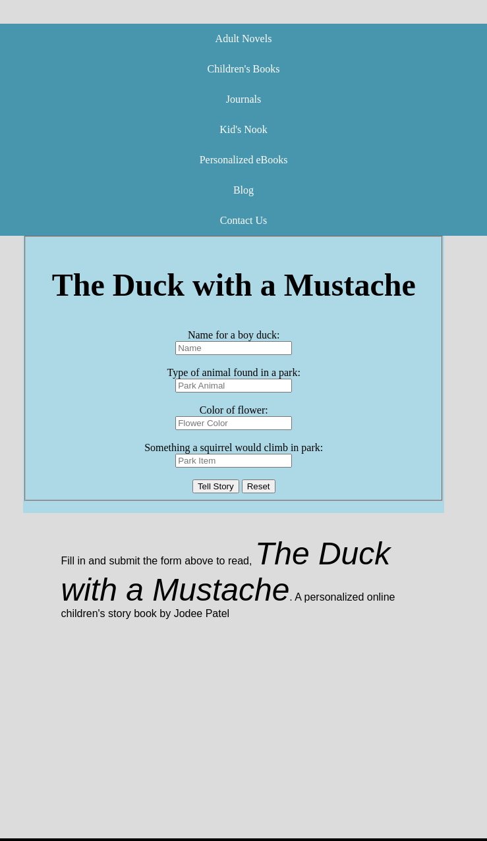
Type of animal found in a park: (234, 372)
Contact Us (244, 220)
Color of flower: (234, 410)
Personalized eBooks (244, 159)
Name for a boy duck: (234, 334)
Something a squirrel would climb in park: (233, 447)
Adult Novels (243, 38)
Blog (243, 190)
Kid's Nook (243, 129)
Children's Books (244, 68)
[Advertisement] (241, 746)
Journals (243, 99)
